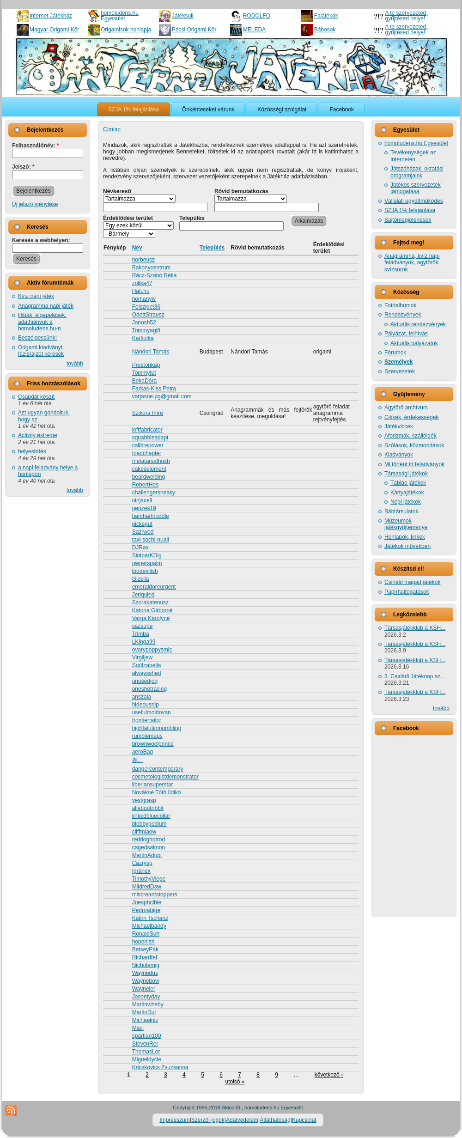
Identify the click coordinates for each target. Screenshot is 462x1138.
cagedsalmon (148, 847)
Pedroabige (146, 910)
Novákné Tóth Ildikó (156, 792)
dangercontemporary (157, 769)
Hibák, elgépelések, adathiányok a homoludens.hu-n (42, 322)
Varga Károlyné (151, 618)
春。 (137, 760)
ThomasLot (146, 1051)
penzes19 (144, 508)
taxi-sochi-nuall (150, 539)
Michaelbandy (149, 926)
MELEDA (254, 29)
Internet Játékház (51, 15)
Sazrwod (143, 532)
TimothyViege (149, 879)
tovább (75, 363)
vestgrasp (144, 800)
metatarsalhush (151, 461)
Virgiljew (142, 657)
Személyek (398, 362)
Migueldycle (146, 1059)
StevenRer (145, 1044)
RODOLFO (256, 15)
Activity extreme (37, 435)
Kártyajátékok (407, 492)
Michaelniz (145, 1020)
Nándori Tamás (150, 351)
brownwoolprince (153, 744)
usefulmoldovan (151, 712)
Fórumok (395, 352)
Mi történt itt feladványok (414, 464)
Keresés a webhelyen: (41, 240)
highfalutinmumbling (157, 728)
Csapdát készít (36, 397)
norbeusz (143, 259)
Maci (138, 1028)
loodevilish (145, 571)
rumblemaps (147, 736)
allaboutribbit (148, 808)
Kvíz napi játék (36, 296)
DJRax (140, 547)
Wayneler (143, 989)
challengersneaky (153, 492)
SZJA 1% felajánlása (409, 210)
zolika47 (142, 283)
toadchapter (146, 453)
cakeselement (149, 469)
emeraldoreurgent (154, 587)
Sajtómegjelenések (407, 220)
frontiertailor (146, 720)
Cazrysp (142, 863)
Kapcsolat (304, 1120)
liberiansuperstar (152, 784)
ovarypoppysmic (152, 649)
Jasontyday (146, 996)
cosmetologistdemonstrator (165, 776)
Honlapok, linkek (404, 537)
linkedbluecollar (151, 816)
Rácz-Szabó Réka (154, 275)
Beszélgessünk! (37, 338)
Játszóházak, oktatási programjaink (417, 171)
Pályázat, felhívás (406, 333)
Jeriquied (143, 594)
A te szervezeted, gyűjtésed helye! (406, 16)
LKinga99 (144, 642)
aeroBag (142, 752)
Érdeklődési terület (128, 218)
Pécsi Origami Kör (194, 29)
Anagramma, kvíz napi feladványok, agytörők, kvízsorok (412, 263)
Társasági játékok (406, 473)
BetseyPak (145, 949)
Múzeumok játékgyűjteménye (405, 523)
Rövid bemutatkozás (241, 191)
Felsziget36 (146, 307)
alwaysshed (146, 673)
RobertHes (145, 484)
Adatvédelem (242, 1120)
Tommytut (144, 373)
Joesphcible (146, 902)
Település (191, 218)
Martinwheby (148, 1004)
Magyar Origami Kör (54, 29)
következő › (329, 1074)
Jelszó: (23, 167)
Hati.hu (141, 291)
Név (137, 247)
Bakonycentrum (151, 267)
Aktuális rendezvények (418, 324)
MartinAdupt (147, 855)
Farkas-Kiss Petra (154, 388)
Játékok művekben (407, 546)
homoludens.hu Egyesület (120, 16)
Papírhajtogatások (406, 592)
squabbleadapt (150, 437)
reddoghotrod (148, 839)
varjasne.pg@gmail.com (162, 396)
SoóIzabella (146, 665)
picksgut (142, 524)
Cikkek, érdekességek (411, 417)
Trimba (140, 634)
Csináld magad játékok (412, 582)
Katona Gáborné (152, 610)
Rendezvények (402, 314)
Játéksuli (183, 15)
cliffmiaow (144, 831)
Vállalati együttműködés (413, 201)
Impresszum (174, 1120)
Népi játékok (405, 502)
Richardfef (145, 957)
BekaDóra (144, 380)
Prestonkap (146, 365)
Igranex (141, 871)
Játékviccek (398, 426)
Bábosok (325, 29)
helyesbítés (32, 451)
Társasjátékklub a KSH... (414, 628)
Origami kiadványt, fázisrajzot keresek (41, 350)
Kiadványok (398, 454)
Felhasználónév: (35, 145)
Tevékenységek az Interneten (413, 155)
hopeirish (143, 941)
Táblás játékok (408, 483)
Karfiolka (143, 338)
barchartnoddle (150, 516)
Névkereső (117, 191)
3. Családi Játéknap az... (414, 676)
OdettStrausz (148, 314)
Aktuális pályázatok (414, 343)
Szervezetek (399, 371)
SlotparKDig (147, 555)
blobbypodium (149, 824)
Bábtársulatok (401, 511)
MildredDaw (146, 886)
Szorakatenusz (150, 602)
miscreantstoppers (154, 894)
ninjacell (142, 500)
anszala (141, 697)
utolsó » (234, 1081)
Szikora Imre (147, 413)
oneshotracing (149, 689)
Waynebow (145, 981)
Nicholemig (145, 965)
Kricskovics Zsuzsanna (160, 1067)
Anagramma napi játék (45, 306)
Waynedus (145, 973)
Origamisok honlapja (126, 29)
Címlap (112, 129)
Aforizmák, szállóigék (410, 435)
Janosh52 (144, 322)
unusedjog (145, 681)
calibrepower (148, 445)
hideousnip (145, 704)
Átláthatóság (275, 1120)
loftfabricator (147, 429)
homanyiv (144, 299)
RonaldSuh (145, 934)
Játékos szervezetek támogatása (415, 188)
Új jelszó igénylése (35, 204)
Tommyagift (146, 330)
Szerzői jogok (208, 1120)
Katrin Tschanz (150, 918)
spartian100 (146, 1036)
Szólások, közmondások (414, 445)
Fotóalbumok (400, 305)
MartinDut (144, 1012)
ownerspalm (147, 563)
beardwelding (148, 477)
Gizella (140, 579)
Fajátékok (326, 15)
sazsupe (142, 626)
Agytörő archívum (406, 407)
